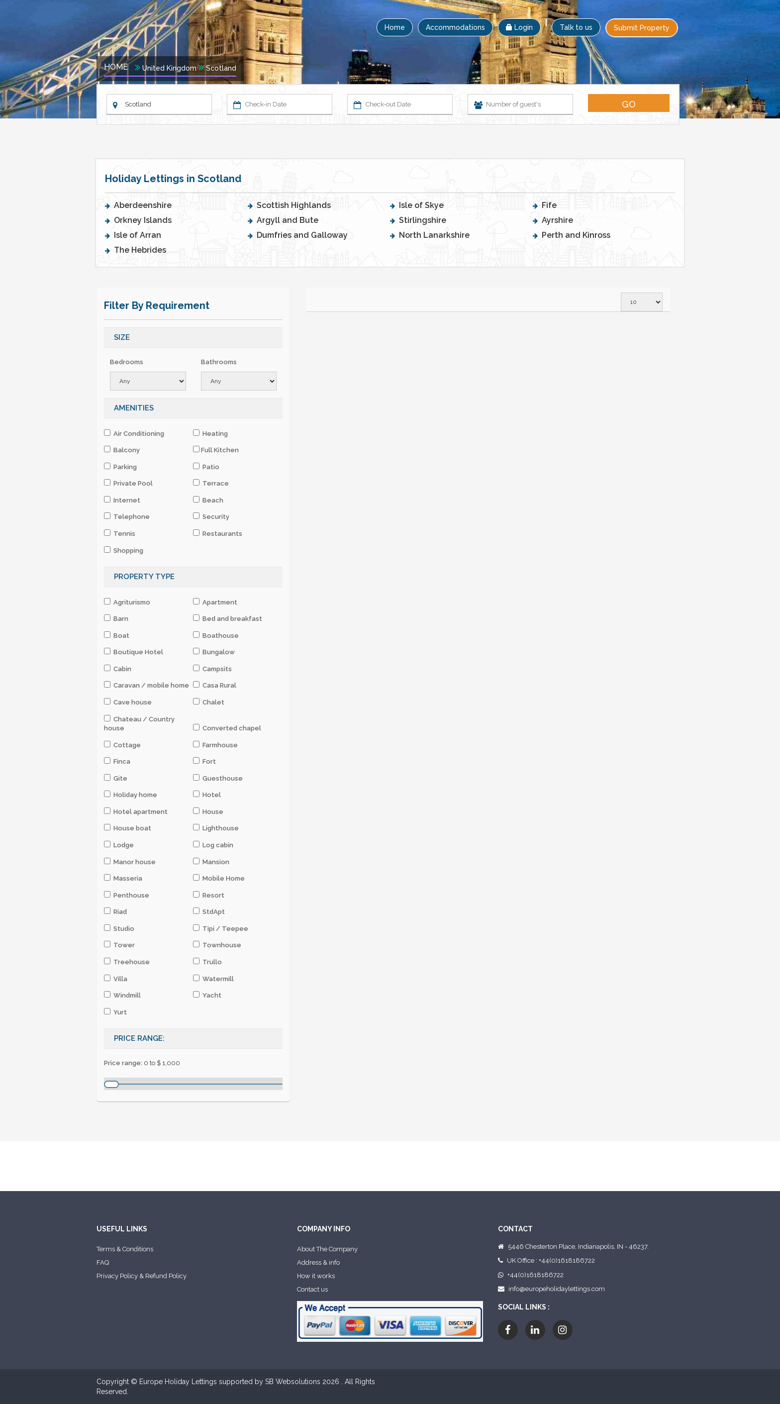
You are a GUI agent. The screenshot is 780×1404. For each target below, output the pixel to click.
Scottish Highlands (294, 205)
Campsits (212, 669)
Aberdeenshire (143, 205)
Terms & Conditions (125, 1249)
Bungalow (214, 652)
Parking (120, 467)
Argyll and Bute (287, 220)
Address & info (318, 1262)
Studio (119, 928)
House (208, 811)
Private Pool (128, 483)
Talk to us (576, 27)
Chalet (208, 702)
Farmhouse (215, 745)
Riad (115, 911)
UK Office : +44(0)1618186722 (551, 1260)
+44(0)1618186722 (535, 1275)
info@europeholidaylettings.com (556, 1289)
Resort (208, 895)
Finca (117, 761)
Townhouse (217, 945)
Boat (116, 635)
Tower (119, 945)
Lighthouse (216, 828)
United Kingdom (169, 68)
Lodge (119, 845)
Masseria (123, 878)
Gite (115, 778)
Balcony (122, 450)
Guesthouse (218, 778)
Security (211, 516)
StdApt (209, 911)
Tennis (119, 533)
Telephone (127, 516)
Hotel (207, 795)
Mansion (211, 862)
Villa (115, 979)
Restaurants (217, 533)
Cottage (122, 745)
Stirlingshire (422, 220)
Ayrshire (557, 220)
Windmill (122, 995)
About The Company (327, 1249)
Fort (204, 761)
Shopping (123, 550)
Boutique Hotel (133, 652)
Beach (208, 500)
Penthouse (126, 895)
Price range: (123, 1063)
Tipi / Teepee (220, 928)
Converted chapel (227, 728)
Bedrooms (126, 362)
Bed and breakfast (227, 618)
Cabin (117, 669)
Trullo (207, 962)
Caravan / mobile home (146, 685)
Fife (549, 205)
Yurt (115, 1012)
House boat (127, 828)
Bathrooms (219, 362)
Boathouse (216, 635)
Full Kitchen (216, 450)
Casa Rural (214, 685)
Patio (206, 467)
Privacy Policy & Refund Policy (142, 1276)
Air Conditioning (134, 433)
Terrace (211, 483)
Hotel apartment (136, 811)
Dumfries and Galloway (302, 235)
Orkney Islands (143, 220)
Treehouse (127, 962)
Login (519, 27)
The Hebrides (140, 250)
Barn (116, 618)
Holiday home (130, 795)
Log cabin (213, 845)
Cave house (128, 702)
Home (395, 27)
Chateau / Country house (139, 723)
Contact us (312, 1289)
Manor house (130, 862)
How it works (316, 1276)
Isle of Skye (421, 205)
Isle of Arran (137, 235)
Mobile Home (219, 878)
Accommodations (455, 27)
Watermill (213, 979)
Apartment (215, 602)
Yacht (207, 995)
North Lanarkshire (434, 235)
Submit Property (642, 28)
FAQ (103, 1262)
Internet (122, 500)
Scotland (221, 68)
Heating (210, 433)
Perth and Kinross (576, 235)
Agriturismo (127, 602)
